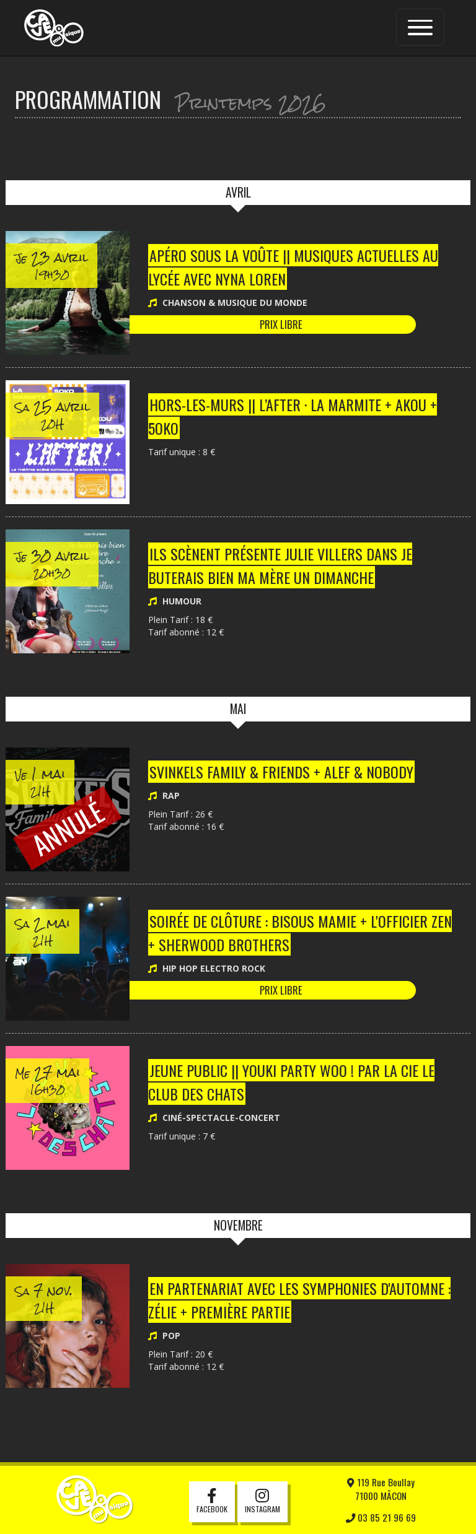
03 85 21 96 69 (381, 1517)
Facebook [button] (211, 1502)
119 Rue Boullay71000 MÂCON (381, 1488)
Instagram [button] (262, 1502)
